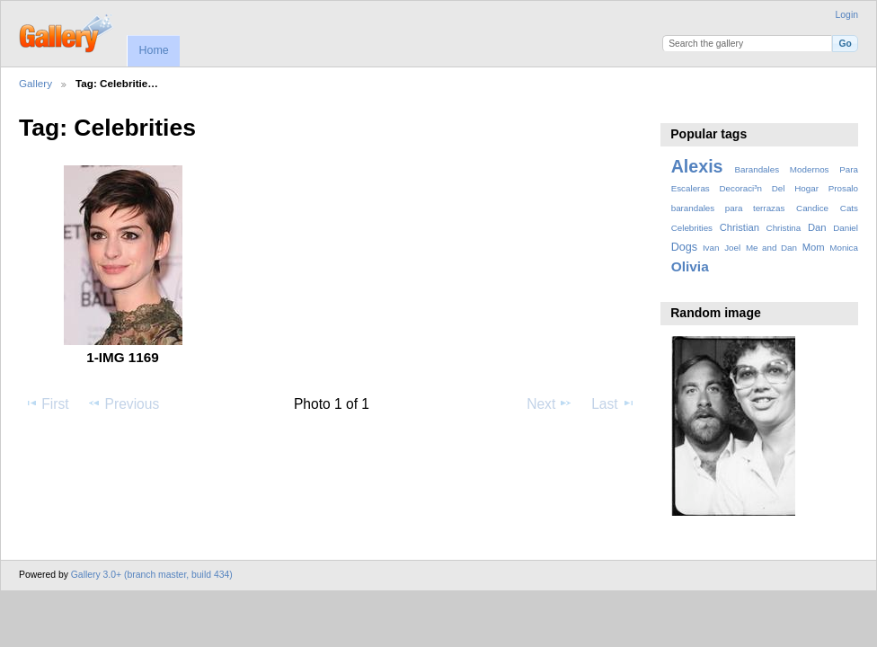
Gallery (35, 83)
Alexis (697, 166)
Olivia (690, 266)
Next (549, 403)
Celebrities (692, 228)
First (46, 403)
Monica (843, 248)
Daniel (845, 228)
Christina (784, 228)
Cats (849, 208)
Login (847, 15)
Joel (732, 248)
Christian (739, 227)
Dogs (684, 247)
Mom (813, 247)
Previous (123, 403)
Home (153, 50)
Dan (817, 227)
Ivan (711, 248)
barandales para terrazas (728, 208)
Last (613, 403)
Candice (812, 208)
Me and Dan (771, 248)
